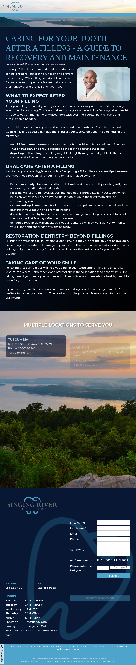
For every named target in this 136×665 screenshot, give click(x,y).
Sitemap (76, 649)
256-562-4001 (14, 587)
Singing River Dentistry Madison (44, 646)
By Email (121, 559)
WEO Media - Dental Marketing (77, 646)
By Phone (105, 559)
